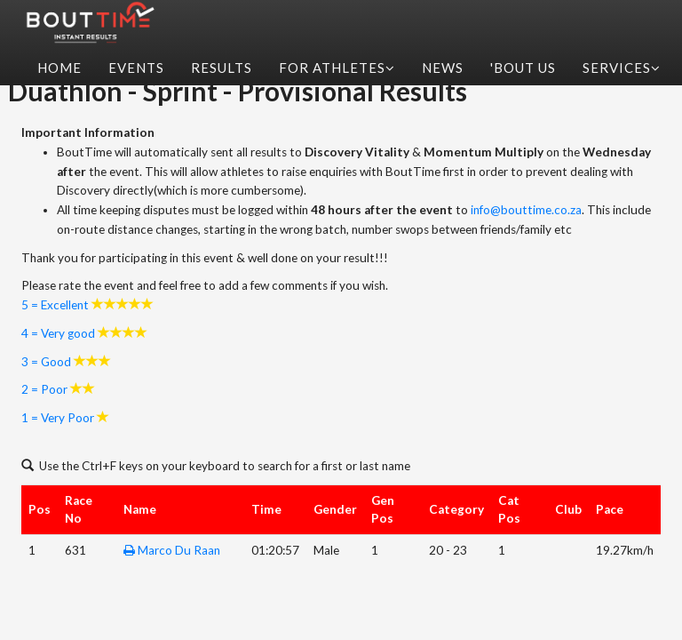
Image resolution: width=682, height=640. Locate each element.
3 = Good (46, 362)
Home (59, 68)
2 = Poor (44, 389)
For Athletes (337, 68)
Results (221, 68)
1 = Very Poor (57, 418)
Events (136, 68)
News (443, 68)
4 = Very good (58, 333)
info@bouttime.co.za (526, 210)
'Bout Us (523, 68)
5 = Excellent (55, 305)
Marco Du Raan (179, 550)
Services (622, 68)
